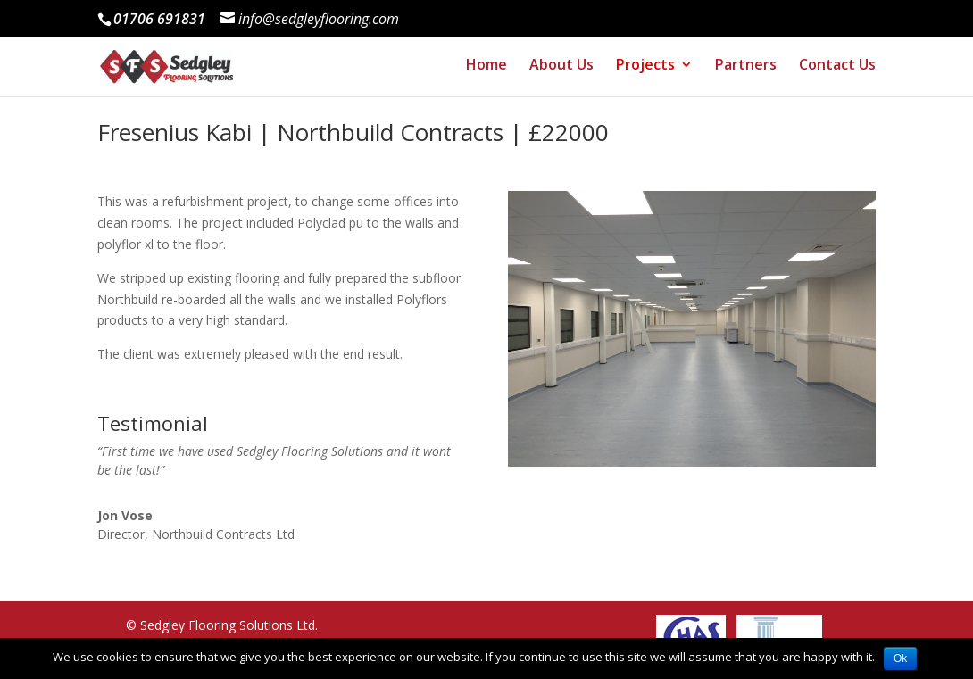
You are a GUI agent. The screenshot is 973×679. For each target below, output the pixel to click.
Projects (643, 70)
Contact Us (837, 70)
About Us (559, 70)
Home (482, 70)
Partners (745, 70)
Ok (900, 658)
